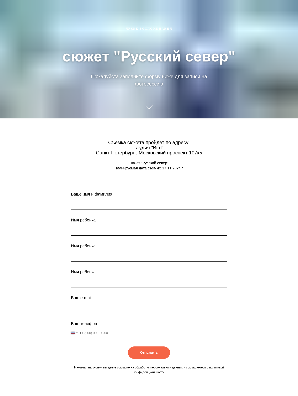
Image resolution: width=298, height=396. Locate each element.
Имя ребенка (83, 220)
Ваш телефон (84, 323)
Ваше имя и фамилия (91, 194)
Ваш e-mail (81, 297)
